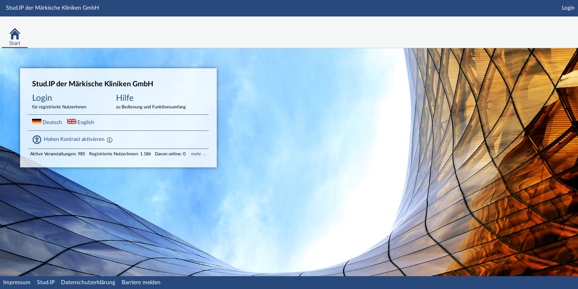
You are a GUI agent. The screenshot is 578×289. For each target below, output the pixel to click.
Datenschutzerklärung (88, 282)
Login (568, 8)
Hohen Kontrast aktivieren (74, 139)
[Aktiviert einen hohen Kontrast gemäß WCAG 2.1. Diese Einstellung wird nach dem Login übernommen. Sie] (109, 139)
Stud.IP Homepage (547, 27)
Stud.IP (46, 282)
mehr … (199, 154)
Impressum (17, 282)
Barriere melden (141, 282)
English (80, 122)
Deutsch (47, 122)
